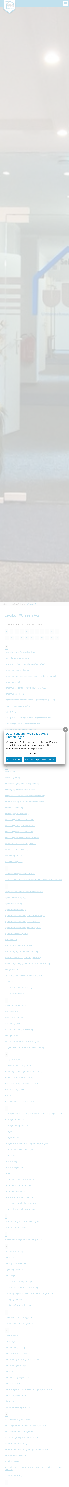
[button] (65, 729)
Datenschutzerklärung (19, 753)
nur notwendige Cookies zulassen (40, 759)
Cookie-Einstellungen (46, 753)
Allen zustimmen (14, 759)
